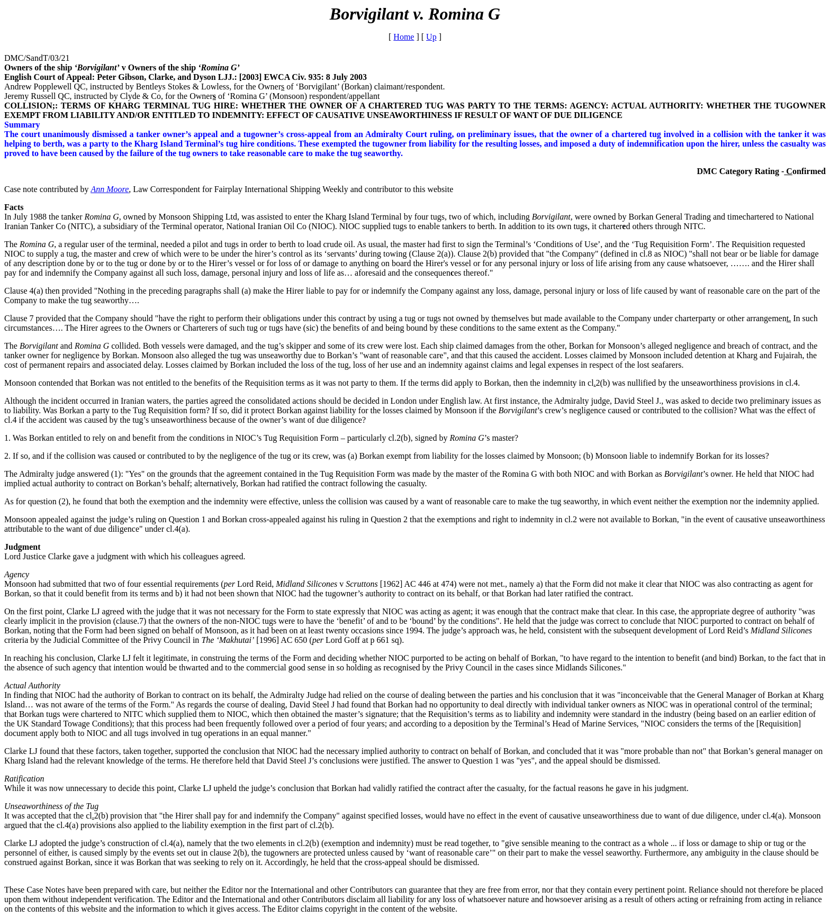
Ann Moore (110, 189)
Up (431, 36)
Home (403, 36)
